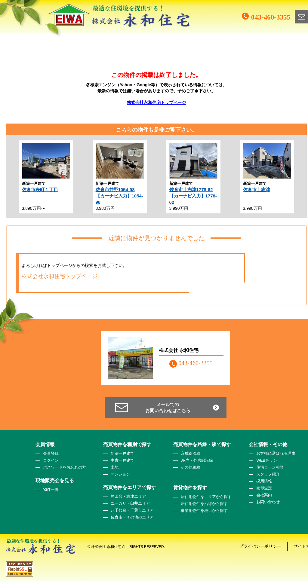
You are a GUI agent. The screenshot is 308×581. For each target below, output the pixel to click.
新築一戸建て (122, 453)
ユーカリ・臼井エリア (130, 503)
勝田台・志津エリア (128, 496)
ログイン (51, 460)
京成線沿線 (190, 453)
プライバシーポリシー (260, 546)
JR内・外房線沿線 (197, 460)
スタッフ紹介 (268, 474)
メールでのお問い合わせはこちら (167, 407)
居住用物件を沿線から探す (204, 503)
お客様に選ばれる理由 (275, 453)
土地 (115, 467)
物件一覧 (51, 489)
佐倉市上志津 (256, 189)
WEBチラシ (266, 460)
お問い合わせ (268, 502)
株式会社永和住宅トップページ (156, 102)
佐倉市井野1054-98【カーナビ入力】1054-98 (119, 196)
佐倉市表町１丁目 (40, 189)
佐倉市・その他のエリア (132, 517)
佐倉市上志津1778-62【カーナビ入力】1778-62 (193, 196)
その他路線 (190, 467)
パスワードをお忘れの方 (64, 467)
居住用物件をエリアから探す (206, 496)
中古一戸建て (122, 460)
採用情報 (264, 481)
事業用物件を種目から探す (204, 510)
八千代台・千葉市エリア (132, 510)
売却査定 (264, 488)
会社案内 (264, 495)
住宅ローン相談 (270, 467)
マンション (120, 474)
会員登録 (51, 453)
